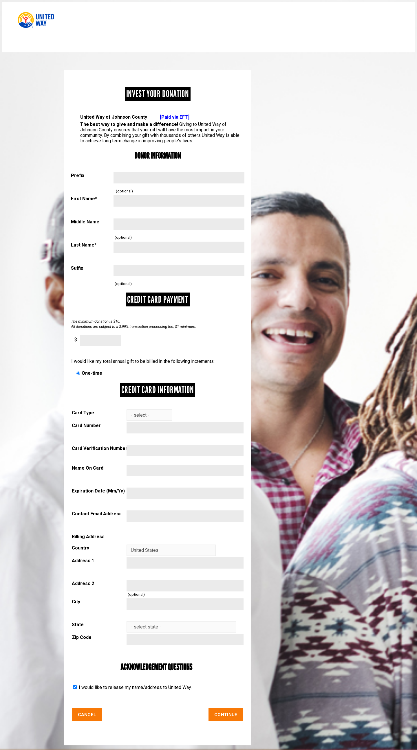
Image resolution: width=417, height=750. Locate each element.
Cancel (87, 714)
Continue (225, 714)
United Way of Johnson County (134, 117)
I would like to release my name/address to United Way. (135, 687)
